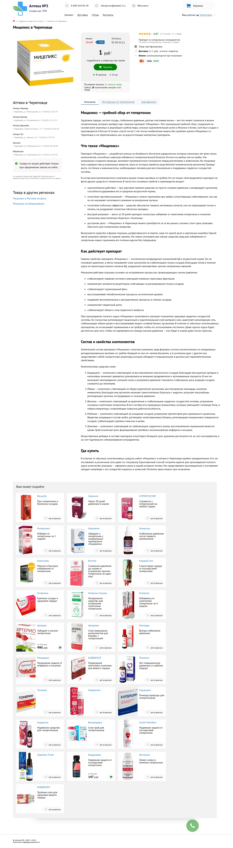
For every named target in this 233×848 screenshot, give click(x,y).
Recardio (42, 496)
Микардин (43, 657)
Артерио (42, 625)
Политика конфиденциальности (26, 842)
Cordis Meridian (147, 722)
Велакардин (95, 722)
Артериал (93, 625)
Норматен (94, 528)
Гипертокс (144, 528)
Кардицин (145, 690)
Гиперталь (42, 593)
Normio (92, 560)
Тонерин (42, 690)
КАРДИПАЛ (94, 657)
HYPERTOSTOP (147, 496)
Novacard (144, 754)
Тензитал (144, 657)
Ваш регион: (199, 15)
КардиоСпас (146, 560)
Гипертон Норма (97, 593)
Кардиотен (94, 690)
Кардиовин (94, 754)
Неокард (144, 625)
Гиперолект (43, 528)
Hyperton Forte (45, 754)
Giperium (93, 496)
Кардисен (42, 722)
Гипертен (144, 593)
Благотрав (43, 560)
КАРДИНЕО (43, 787)
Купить (105, 67)
